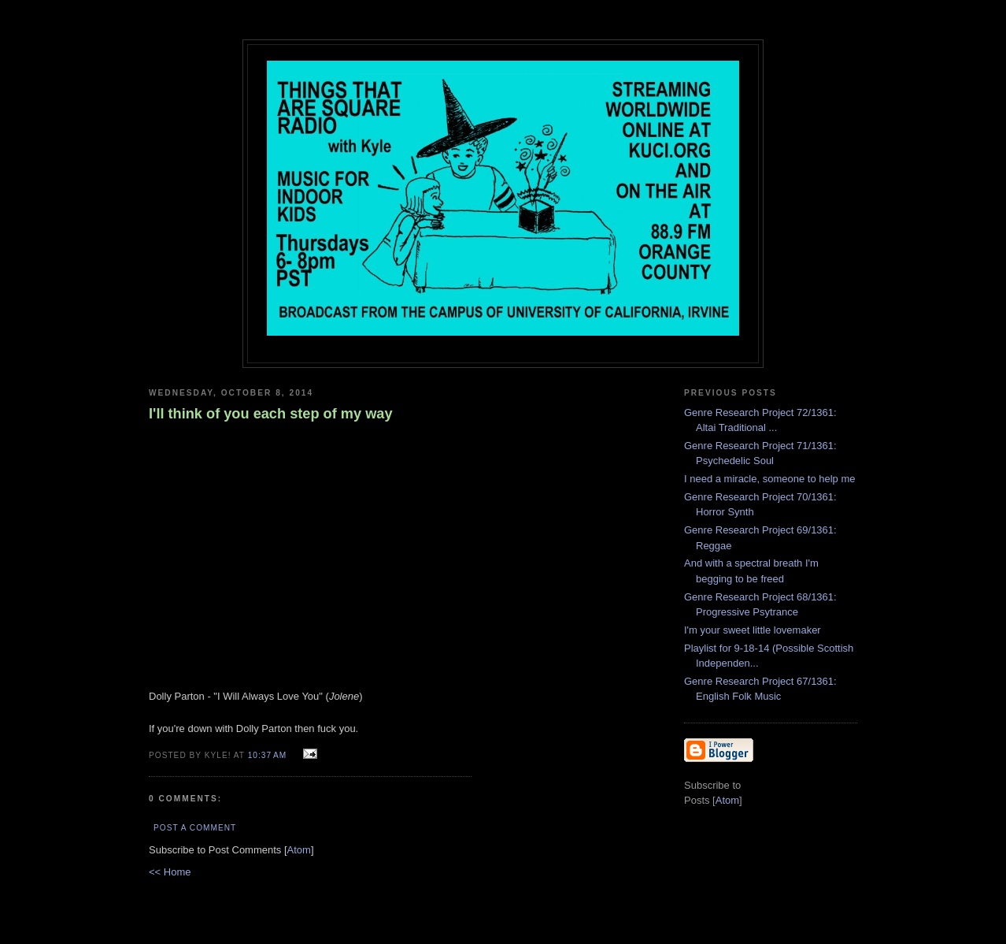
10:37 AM (269, 755)
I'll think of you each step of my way (271, 414)
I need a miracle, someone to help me (770, 479)
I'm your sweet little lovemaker (752, 630)
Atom (299, 850)
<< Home (169, 872)
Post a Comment (194, 827)
